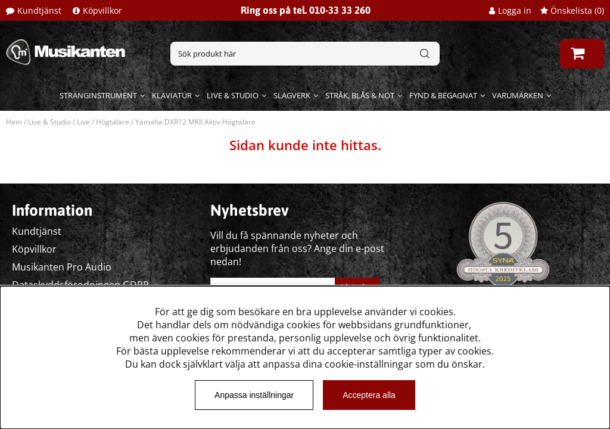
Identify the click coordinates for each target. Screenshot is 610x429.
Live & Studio (233, 95)
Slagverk (291, 95)
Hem (14, 122)
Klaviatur (172, 95)
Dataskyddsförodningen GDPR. (81, 284)
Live (83, 122)
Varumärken (517, 95)
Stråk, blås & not (359, 95)
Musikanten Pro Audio (61, 266)
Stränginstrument (98, 95)
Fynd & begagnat (443, 95)
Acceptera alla (369, 395)
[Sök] (305, 54)
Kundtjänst (39, 10)
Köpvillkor (102, 10)
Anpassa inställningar (254, 395)
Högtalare (112, 122)
